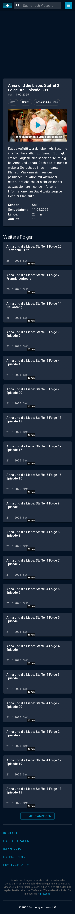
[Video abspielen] (37, 125)
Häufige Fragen (16, 841)
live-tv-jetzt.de (16, 865)
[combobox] (41, 5)
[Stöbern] (68, 5)
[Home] (8, 5)
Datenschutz (14, 857)
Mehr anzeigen (37, 816)
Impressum (12, 849)
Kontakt (10, 833)
